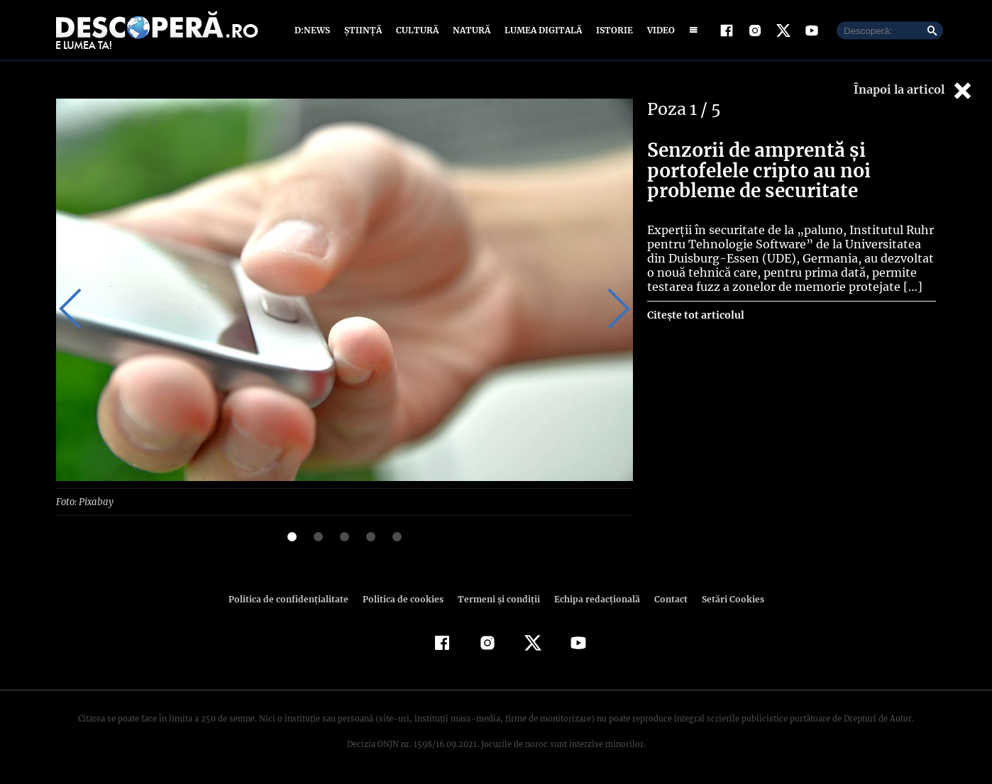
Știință (364, 30)
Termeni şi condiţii (496, 598)
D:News (314, 30)
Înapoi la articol (914, 90)
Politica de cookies (404, 598)
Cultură (417, 30)
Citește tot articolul (695, 315)
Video (658, 30)
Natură (470, 30)
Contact (665, 598)
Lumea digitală (540, 30)
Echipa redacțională (592, 598)
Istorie (611, 30)
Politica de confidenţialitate (294, 598)
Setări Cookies (725, 598)
